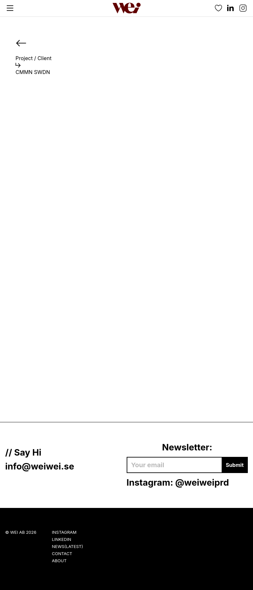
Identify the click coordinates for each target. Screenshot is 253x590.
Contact (62, 553)
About (59, 560)
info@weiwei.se (39, 466)
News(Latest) (67, 546)
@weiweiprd (202, 482)
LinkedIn (61, 539)
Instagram (64, 532)
